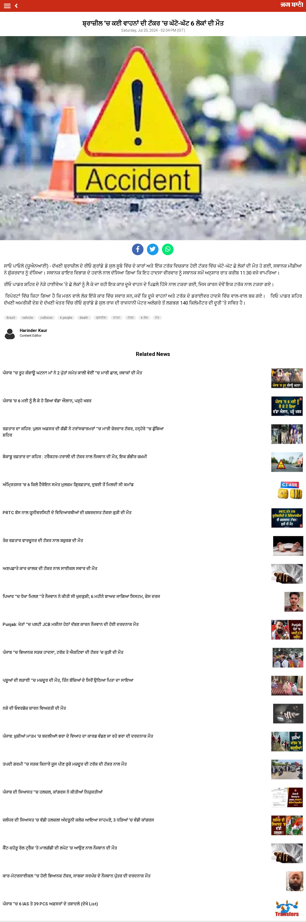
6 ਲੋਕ (144, 318)
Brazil (11, 318)
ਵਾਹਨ (116, 318)
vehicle (27, 318)
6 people (66, 318)
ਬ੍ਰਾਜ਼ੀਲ (101, 318)
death (84, 318)
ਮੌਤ (157, 318)
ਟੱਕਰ (130, 318)
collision (46, 318)
